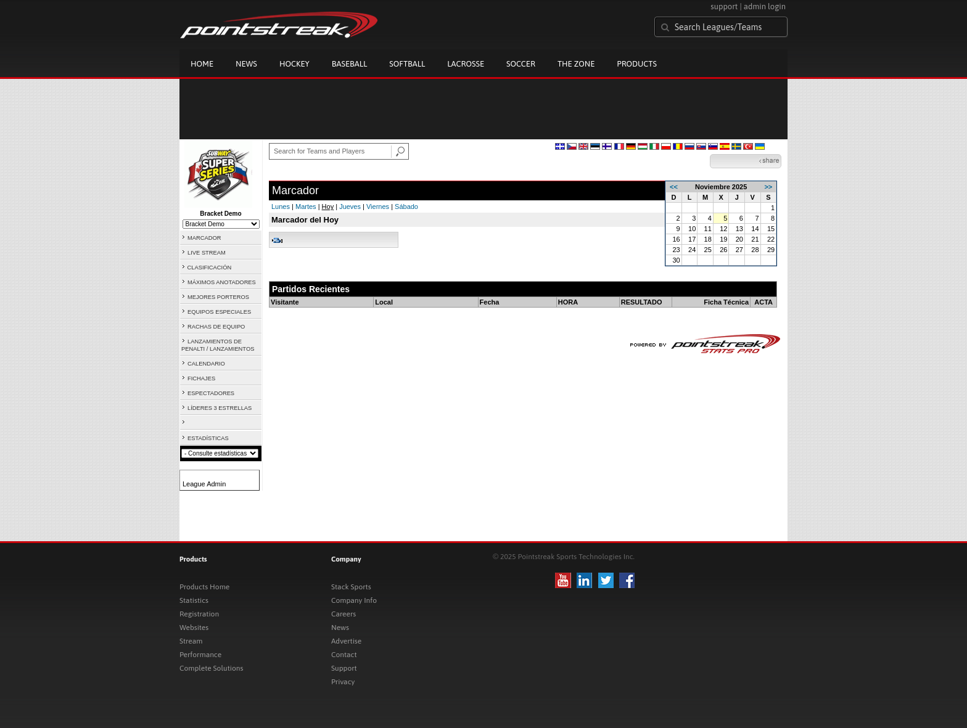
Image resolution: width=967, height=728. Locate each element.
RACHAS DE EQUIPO (216, 327)
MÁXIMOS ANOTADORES (221, 282)
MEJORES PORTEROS (218, 297)
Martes (305, 206)
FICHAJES (201, 378)
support (724, 6)
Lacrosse (465, 63)
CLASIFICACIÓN (209, 267)
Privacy (343, 681)
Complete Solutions (211, 668)
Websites (193, 627)
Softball (407, 63)
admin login (765, 6)
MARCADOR (204, 238)
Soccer (520, 63)
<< (674, 186)
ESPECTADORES (210, 393)
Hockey (294, 63)
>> (768, 186)
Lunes (280, 206)
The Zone (576, 63)
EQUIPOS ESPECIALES (219, 312)
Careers (343, 614)
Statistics (193, 600)
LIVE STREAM (206, 253)
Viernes (377, 206)
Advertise (346, 641)
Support (344, 668)
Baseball (350, 63)
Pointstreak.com (278, 26)
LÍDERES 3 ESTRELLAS (219, 408)
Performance (200, 654)
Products (637, 63)
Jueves (350, 206)
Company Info (354, 600)
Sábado (406, 206)
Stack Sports (351, 587)
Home (202, 63)
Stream (190, 641)
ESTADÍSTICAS (208, 438)
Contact (344, 654)
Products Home (204, 587)
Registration (199, 614)
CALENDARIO (206, 364)
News (246, 63)
